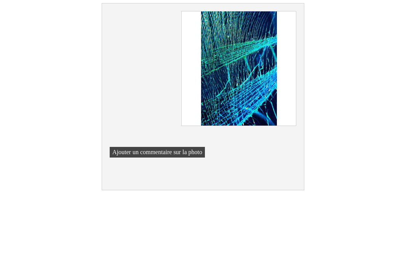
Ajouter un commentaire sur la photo (157, 152)
